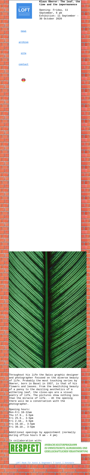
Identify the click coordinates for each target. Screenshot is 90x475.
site (23, 53)
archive (23, 42)
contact (23, 64)
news (23, 31)
